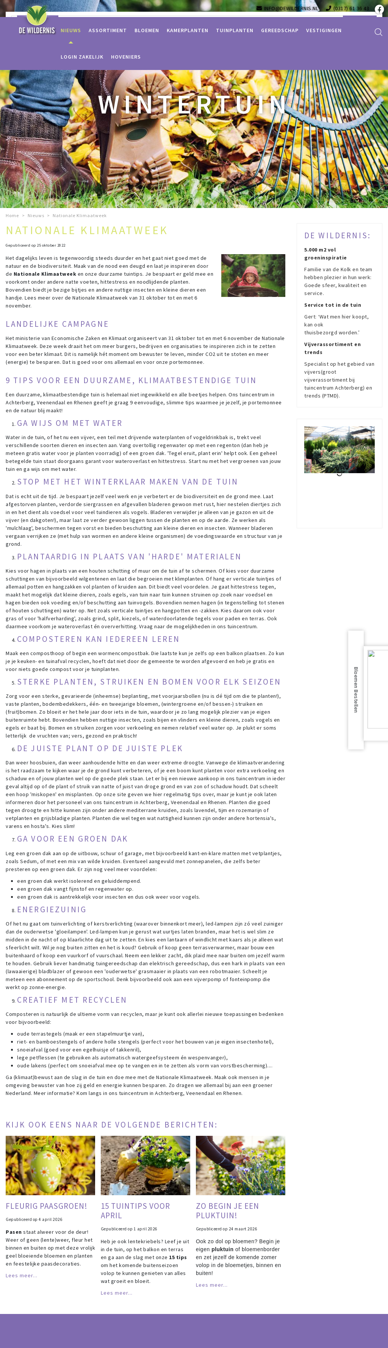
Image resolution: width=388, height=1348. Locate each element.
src (378, 32)
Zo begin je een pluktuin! (227, 1211)
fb (378, 9)
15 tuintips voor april (135, 1211)
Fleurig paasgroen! (47, 1206)
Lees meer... (22, 1275)
